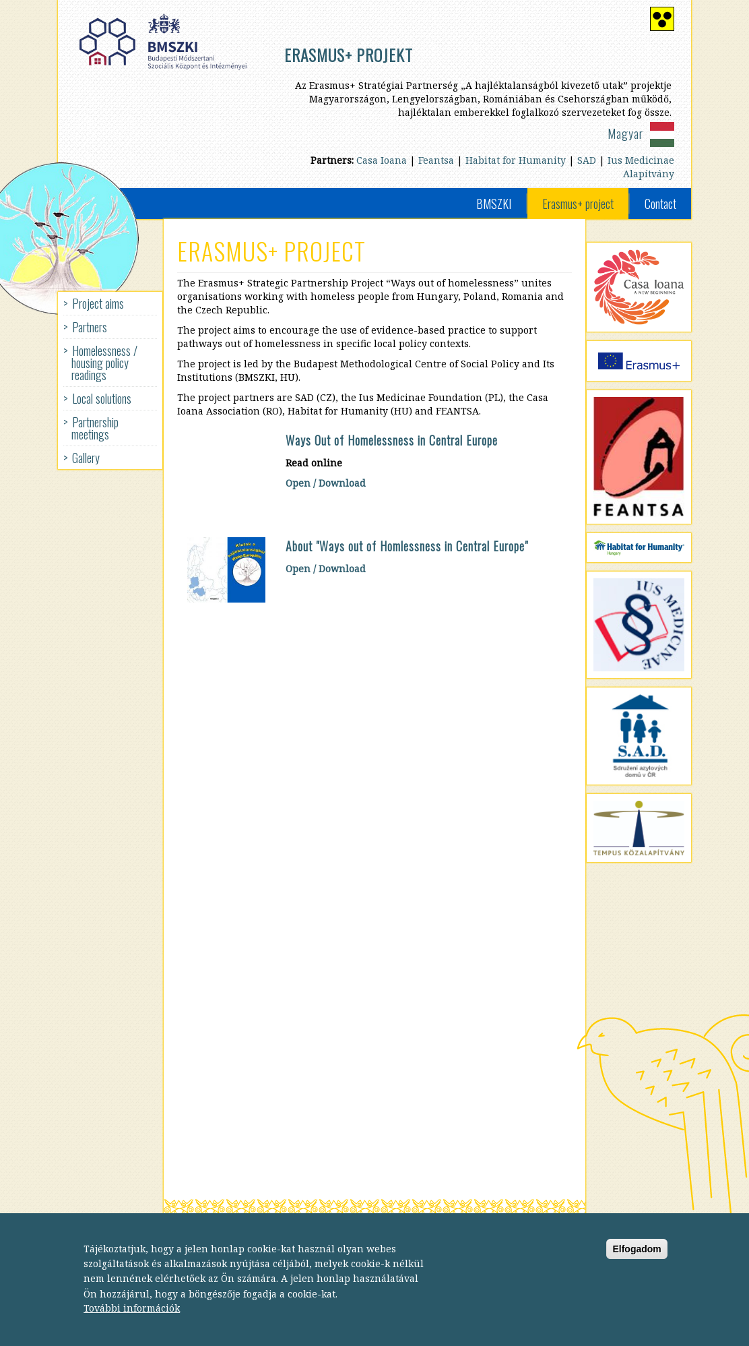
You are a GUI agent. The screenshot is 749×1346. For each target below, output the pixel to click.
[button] (226, 570)
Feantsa (436, 160)
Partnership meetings (95, 428)
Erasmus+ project (578, 203)
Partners (89, 327)
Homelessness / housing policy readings (104, 363)
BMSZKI (493, 203)
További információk (132, 1320)
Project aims (98, 303)
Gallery (86, 457)
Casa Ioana (381, 160)
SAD (586, 160)
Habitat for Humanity (515, 160)
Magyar (625, 133)
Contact (660, 203)
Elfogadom (636, 1261)
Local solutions (101, 398)
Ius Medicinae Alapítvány (641, 167)
